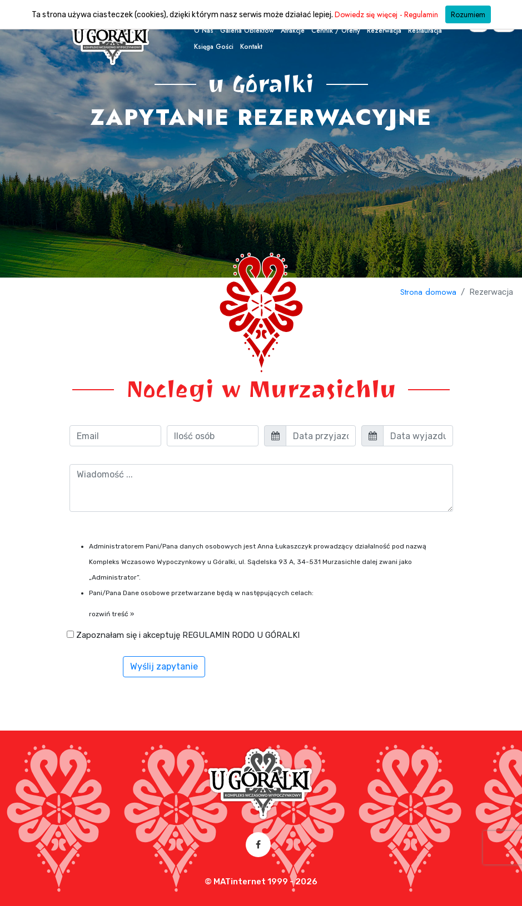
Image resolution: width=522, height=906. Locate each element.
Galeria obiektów (247, 31)
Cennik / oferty (335, 31)
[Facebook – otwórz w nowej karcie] (258, 844)
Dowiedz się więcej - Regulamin (386, 14)
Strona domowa (428, 292)
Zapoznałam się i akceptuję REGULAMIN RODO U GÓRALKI (183, 635)
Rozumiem (468, 14)
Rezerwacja (384, 31)
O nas (203, 31)
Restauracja (425, 31)
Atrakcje (293, 31)
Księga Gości (213, 47)
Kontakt (251, 47)
